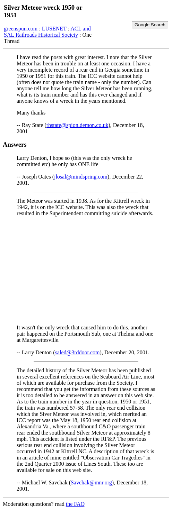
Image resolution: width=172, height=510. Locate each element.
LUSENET (54, 28)
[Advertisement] (86, 270)
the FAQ (75, 504)
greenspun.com (20, 28)
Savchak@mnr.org (91, 482)
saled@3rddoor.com (77, 352)
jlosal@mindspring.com (81, 177)
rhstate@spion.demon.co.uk (77, 125)
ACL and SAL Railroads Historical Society (47, 32)
